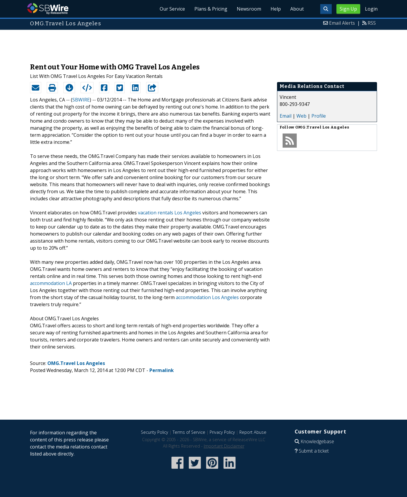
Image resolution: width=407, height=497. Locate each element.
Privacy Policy (222, 432)
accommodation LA (51, 283)
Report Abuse (252, 432)
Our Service (172, 9)
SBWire (48, 8)
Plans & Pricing (210, 9)
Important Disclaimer (224, 446)
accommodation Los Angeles (207, 297)
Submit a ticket (314, 451)
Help (276, 9)
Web (301, 116)
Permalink (161, 370)
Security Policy (154, 432)
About (297, 9)
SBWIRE (81, 99)
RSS (372, 23)
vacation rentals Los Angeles (169, 212)
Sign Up (348, 9)
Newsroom (249, 9)
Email (285, 116)
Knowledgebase (317, 441)
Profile (318, 116)
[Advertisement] (203, 43)
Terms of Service (189, 432)
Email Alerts (342, 23)
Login (371, 9)
